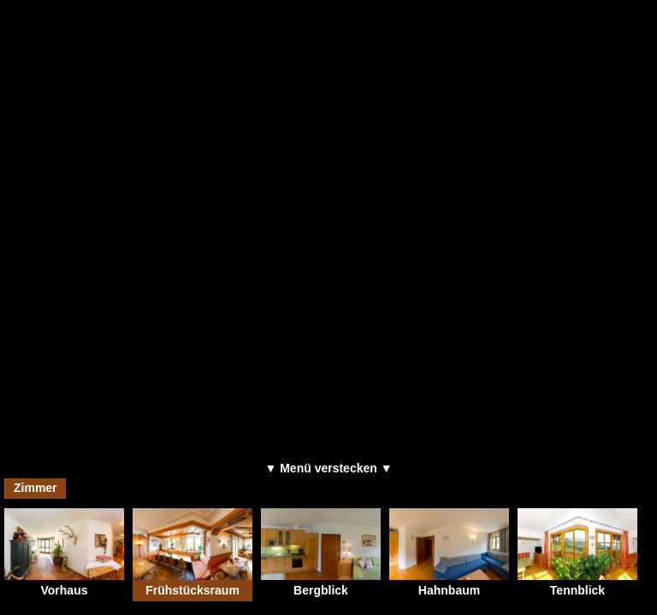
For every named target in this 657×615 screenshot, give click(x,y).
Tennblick (577, 552)
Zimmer (35, 488)
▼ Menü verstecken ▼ (328, 468)
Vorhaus (64, 552)
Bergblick (321, 552)
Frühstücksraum (192, 552)
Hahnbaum (449, 552)
